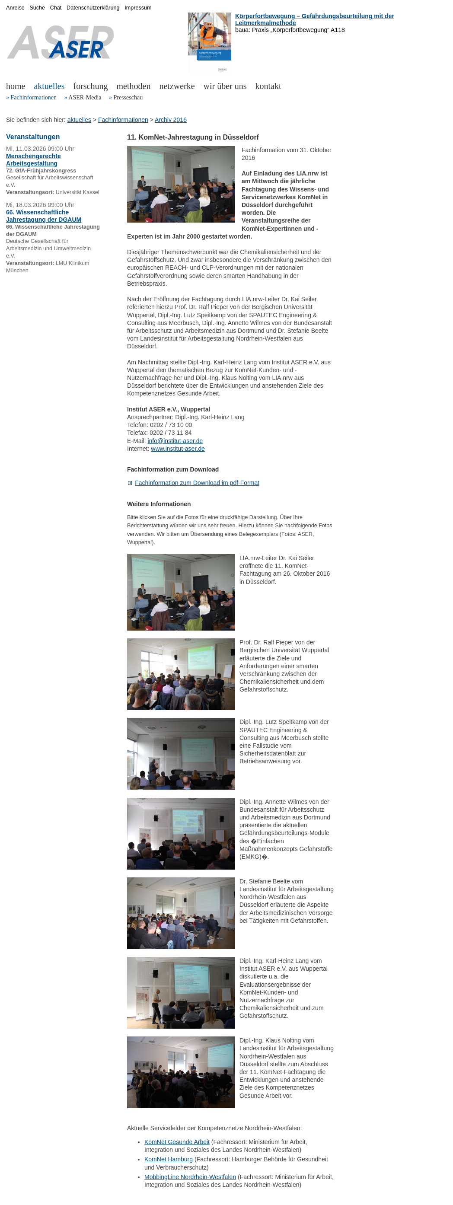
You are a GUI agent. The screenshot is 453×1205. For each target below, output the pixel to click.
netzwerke (177, 86)
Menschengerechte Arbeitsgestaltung (33, 160)
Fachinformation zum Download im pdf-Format (197, 482)
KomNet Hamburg (168, 1159)
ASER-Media (84, 97)
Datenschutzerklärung (93, 8)
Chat (56, 8)
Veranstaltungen (33, 136)
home (15, 86)
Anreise (15, 8)
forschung (90, 86)
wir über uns (225, 86)
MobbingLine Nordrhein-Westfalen (190, 1176)
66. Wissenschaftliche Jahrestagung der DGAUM (43, 216)
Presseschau (128, 97)
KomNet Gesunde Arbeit (177, 1141)
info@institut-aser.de (175, 440)
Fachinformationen (34, 97)
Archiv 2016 (171, 119)
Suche (37, 8)
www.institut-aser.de (178, 448)
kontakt (268, 86)
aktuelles (49, 86)
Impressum (137, 8)
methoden (134, 86)
